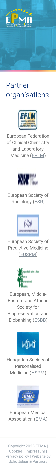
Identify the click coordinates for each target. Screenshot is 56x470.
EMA (41, 419)
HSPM (38, 373)
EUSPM (28, 254)
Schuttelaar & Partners (28, 461)
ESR (38, 202)
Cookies (16, 451)
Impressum (35, 451)
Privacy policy (17, 456)
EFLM (38, 155)
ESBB (40, 320)
